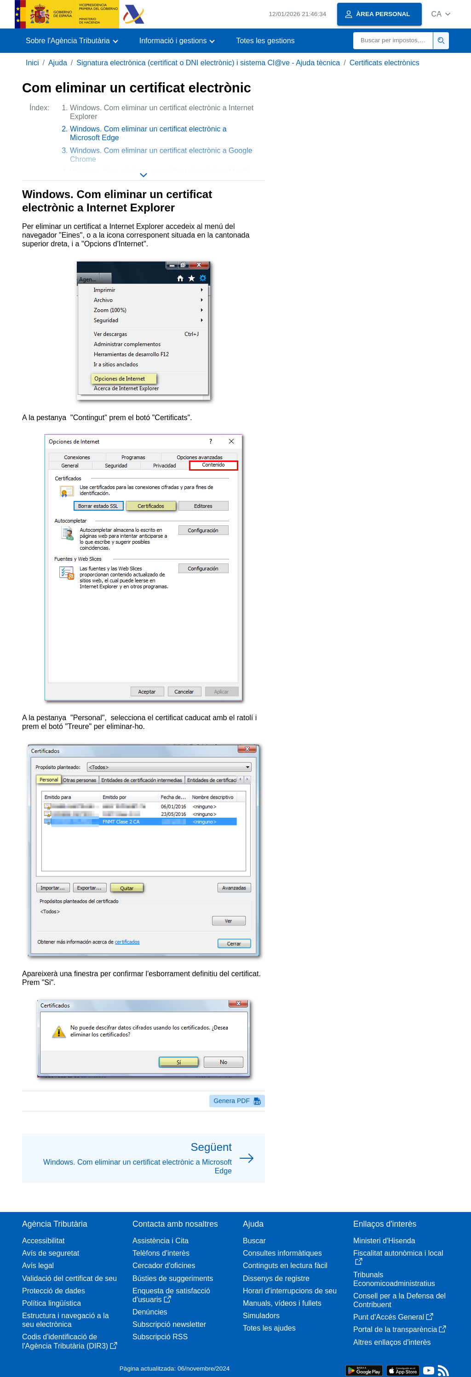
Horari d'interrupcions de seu (290, 1291)
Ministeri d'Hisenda (384, 1241)
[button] (440, 14)
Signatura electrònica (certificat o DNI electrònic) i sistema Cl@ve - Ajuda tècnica (208, 63)
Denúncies (149, 1312)
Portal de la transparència (399, 1329)
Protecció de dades (53, 1291)
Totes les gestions (265, 41)
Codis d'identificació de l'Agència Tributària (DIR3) (69, 1341)
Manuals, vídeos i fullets (282, 1303)
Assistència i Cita (160, 1241)
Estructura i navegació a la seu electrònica (65, 1320)
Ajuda (57, 63)
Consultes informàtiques (282, 1253)
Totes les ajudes (269, 1328)
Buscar (254, 1241)
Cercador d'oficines (163, 1265)
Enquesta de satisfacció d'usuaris (171, 1295)
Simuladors (261, 1316)
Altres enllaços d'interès (392, 1342)
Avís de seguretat (50, 1253)
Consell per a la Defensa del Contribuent (399, 1300)
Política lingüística (51, 1303)
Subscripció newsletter (169, 1324)
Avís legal (38, 1265)
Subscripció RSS (160, 1337)
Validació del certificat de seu (69, 1278)
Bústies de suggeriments (172, 1278)
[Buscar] (393, 40)
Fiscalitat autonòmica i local (398, 1257)
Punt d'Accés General (393, 1317)
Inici (32, 63)
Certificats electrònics (384, 63)
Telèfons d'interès (161, 1253)
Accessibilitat (43, 1241)
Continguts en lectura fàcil (285, 1265)
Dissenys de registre (276, 1278)
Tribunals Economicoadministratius (394, 1279)
